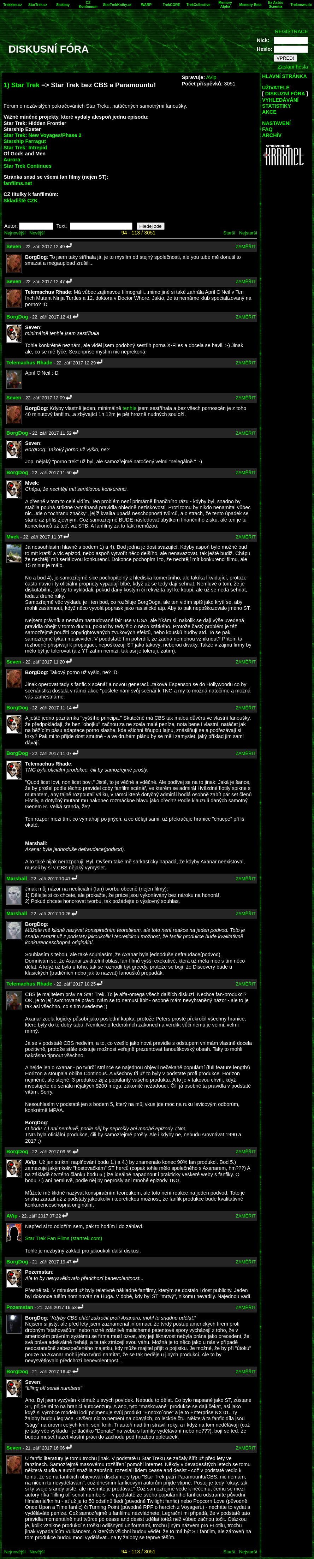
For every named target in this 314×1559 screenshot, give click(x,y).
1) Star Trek (22, 85)
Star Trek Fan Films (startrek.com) (63, 1238)
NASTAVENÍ (276, 123)
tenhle (129, 408)
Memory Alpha (225, 4)
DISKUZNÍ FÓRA (285, 93)
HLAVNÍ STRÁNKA (284, 76)
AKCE (269, 112)
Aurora (12, 159)
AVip (211, 77)
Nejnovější (14, 233)
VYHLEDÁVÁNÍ (280, 100)
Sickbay (63, 5)
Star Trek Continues (28, 166)
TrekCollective (198, 5)
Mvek (12, 537)
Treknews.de (301, 5)
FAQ (267, 129)
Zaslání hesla (293, 67)
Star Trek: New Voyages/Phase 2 (43, 135)
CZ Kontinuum (88, 4)
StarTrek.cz (37, 5)
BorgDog (17, 317)
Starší (229, 233)
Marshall (16, 878)
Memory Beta (250, 5)
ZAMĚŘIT (246, 246)
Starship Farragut (25, 141)
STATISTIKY (276, 106)
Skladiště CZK (21, 200)
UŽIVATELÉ (276, 87)
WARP (146, 5)
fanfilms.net (18, 183)
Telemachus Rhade (29, 362)
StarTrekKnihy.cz (117, 5)
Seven (13, 246)
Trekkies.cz (12, 5)
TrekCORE (171, 5)
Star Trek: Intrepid (25, 147)
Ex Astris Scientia (275, 4)
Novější (37, 233)
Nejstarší (248, 233)
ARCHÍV (272, 135)
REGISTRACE (291, 31)
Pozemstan (19, 1307)
